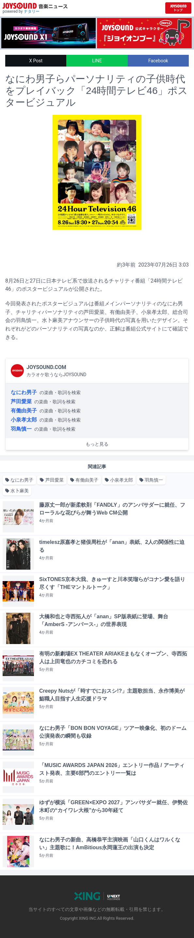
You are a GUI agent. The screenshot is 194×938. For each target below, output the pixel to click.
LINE (97, 60)
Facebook (158, 60)
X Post (35, 60)
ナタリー (32, 11)
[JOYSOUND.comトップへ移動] (178, 8)
